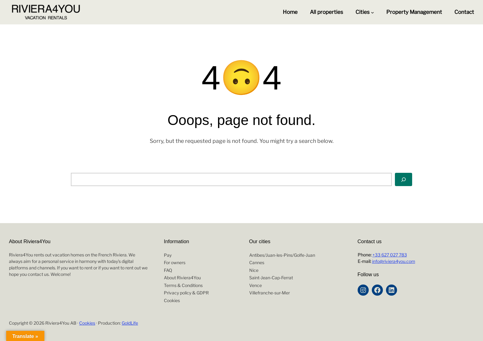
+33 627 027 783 (389, 254)
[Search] (403, 179)
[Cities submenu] (372, 12)
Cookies (87, 323)
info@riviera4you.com (393, 261)
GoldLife (130, 323)
